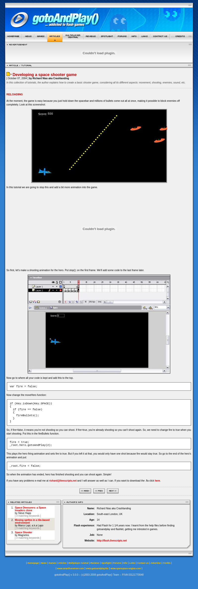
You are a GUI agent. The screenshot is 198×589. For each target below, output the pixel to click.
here (157, 480)
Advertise (156, 563)
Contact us (143, 563)
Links (132, 563)
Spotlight (106, 563)
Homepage (33, 563)
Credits (167, 563)
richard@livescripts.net (62, 480)
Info (125, 563)
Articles (62, 563)
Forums (117, 563)
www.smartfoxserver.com (70, 568)
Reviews (94, 563)
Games (52, 563)
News (44, 563)
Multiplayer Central (78, 563)
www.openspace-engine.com (125, 568)
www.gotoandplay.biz (97, 568)
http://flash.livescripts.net (112, 540)
